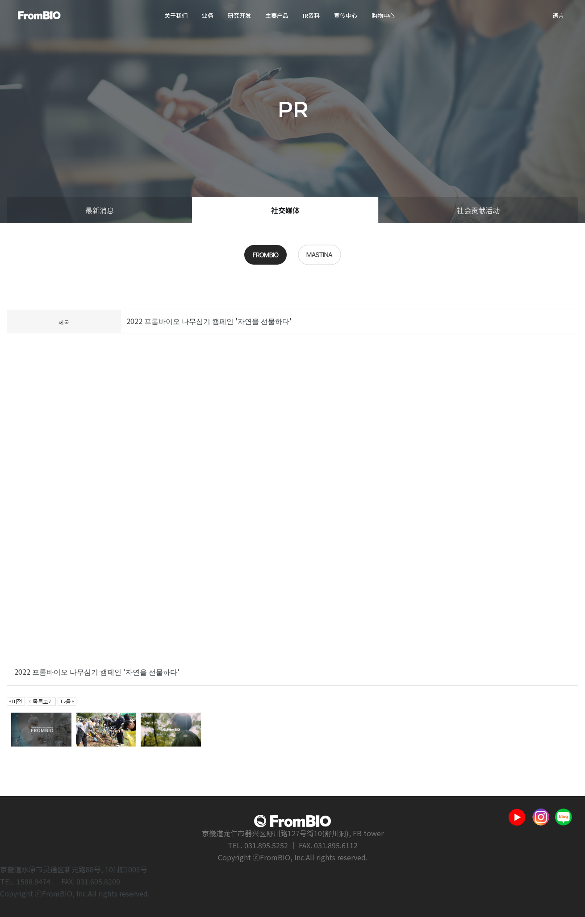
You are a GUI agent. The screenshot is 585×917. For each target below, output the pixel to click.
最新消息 (99, 210)
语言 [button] (558, 15)
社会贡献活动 (478, 210)
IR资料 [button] (311, 15)
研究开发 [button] (239, 15)
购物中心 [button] (383, 15)
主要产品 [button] (276, 15)
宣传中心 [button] (345, 15)
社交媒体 (285, 210)
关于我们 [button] (176, 15)
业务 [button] (207, 15)
